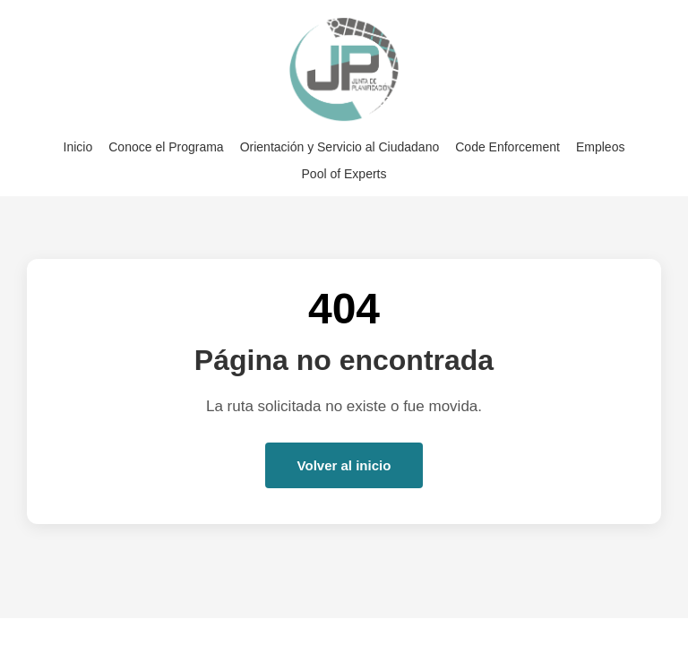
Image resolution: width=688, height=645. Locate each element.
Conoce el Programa (165, 147)
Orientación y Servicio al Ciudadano (340, 147)
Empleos (600, 147)
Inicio (78, 147)
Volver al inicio (344, 465)
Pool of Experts (344, 174)
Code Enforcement (507, 147)
